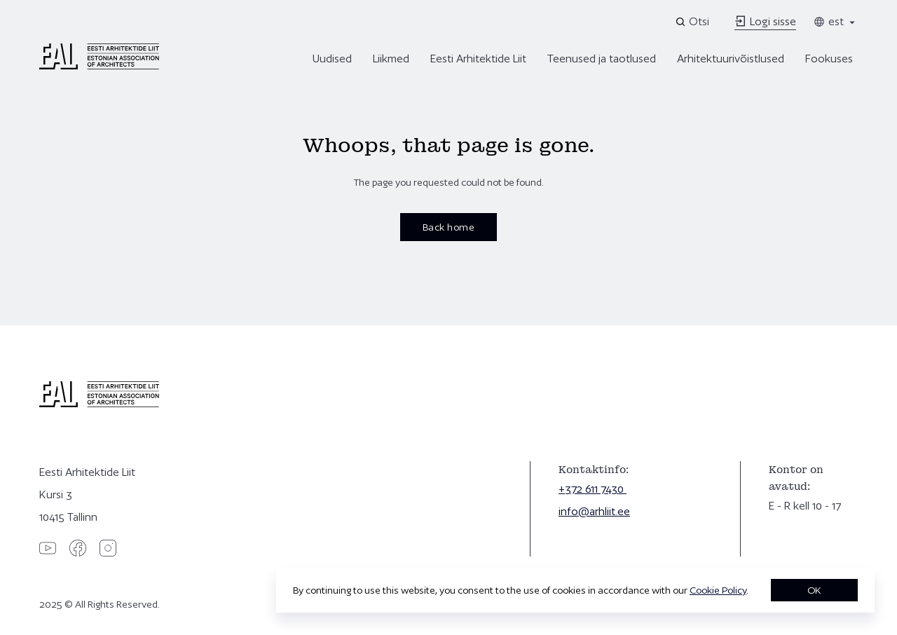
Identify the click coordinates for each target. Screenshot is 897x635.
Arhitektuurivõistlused (730, 58)
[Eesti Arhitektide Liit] (99, 65)
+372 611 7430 (592, 489)
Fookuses (829, 58)
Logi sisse (765, 21)
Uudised (332, 58)
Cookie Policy (718, 590)
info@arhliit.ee (594, 511)
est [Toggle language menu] (835, 21)
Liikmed (391, 58)
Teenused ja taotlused (601, 58)
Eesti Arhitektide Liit (478, 58)
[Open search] (693, 21)
